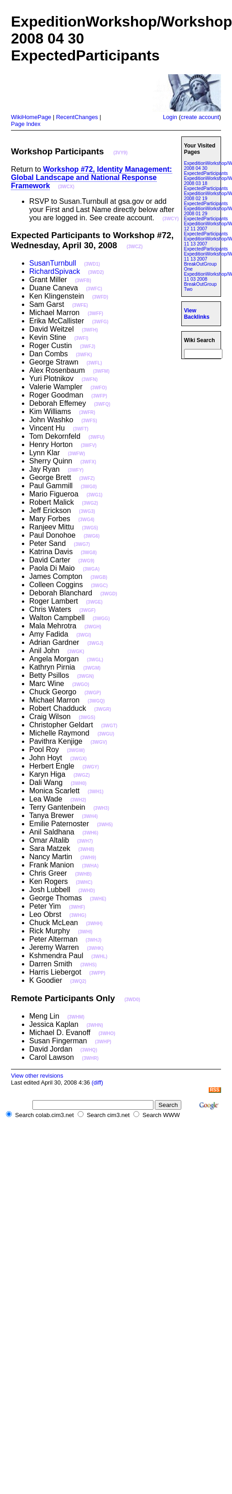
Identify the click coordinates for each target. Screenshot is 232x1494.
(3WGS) (87, 717)
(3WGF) (87, 610)
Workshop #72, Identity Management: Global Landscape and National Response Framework (91, 177)
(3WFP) (99, 395)
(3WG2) (90, 503)
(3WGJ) (95, 643)
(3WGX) (78, 758)
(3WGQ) (96, 700)
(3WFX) (88, 461)
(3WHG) (77, 915)
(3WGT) (109, 725)
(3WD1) (92, 264)
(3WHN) (94, 1025)
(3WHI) (85, 931)
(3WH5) (105, 824)
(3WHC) (84, 882)
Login (170, 117)
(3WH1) (95, 791)
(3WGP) (92, 692)
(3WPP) (97, 973)
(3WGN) (85, 676)
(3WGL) (95, 659)
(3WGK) (76, 651)
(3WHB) (83, 874)
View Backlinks (197, 313)
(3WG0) (89, 486)
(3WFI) (81, 338)
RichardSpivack (54, 271)
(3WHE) (98, 898)
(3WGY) (91, 766)
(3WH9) (88, 857)
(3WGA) (91, 569)
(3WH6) (90, 832)
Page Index (26, 123)
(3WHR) (90, 1058)
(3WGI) (83, 635)
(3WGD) (108, 593)
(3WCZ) (134, 246)
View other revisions (37, 1075)
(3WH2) (78, 799)
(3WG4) (87, 519)
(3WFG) (100, 321)
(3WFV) (88, 445)
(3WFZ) (87, 478)
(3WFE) (80, 305)
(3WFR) (87, 412)
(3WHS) (88, 964)
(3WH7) (85, 841)
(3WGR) (102, 709)
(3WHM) (76, 1017)
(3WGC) (99, 585)
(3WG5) (90, 527)
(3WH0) (78, 783)
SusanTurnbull (52, 263)
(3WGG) (101, 618)
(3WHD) (87, 890)
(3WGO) (80, 684)
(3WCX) (66, 186)
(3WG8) (89, 552)
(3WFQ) (102, 404)
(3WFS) (89, 420)
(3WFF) (95, 313)
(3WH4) (90, 816)
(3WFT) (81, 428)
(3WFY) (75, 470)
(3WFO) (98, 387)
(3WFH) (90, 330)
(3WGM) (91, 668)
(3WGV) (98, 742)
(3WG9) (87, 560)
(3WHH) (94, 923)
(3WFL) (94, 362)
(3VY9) (120, 152)
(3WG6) (92, 536)
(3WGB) (98, 577)
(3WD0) (132, 999)
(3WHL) (99, 956)
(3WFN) (90, 379)
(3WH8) (86, 849)
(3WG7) (82, 544)
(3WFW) (76, 453)
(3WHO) (107, 1033)
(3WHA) (90, 865)
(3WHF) (77, 907)
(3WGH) (92, 626)
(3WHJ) (93, 940)
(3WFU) (97, 437)
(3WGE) (94, 602)
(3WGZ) (82, 775)
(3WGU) (105, 733)
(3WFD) (100, 297)
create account (200, 117)
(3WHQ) (88, 1049)
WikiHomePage (31, 117)
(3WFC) (94, 288)
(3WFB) (83, 280)
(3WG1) (94, 494)
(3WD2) (96, 272)
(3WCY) (171, 218)
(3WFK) (84, 354)
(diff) (97, 1082)
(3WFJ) (87, 346)
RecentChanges (77, 117)
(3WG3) (87, 511)
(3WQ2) (78, 981)
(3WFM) (101, 371)
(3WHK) (95, 948)
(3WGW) (76, 750)
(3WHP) (103, 1041)
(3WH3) (101, 808)
